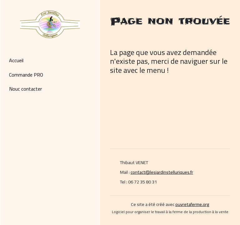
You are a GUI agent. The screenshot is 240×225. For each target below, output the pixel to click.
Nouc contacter (25, 88)
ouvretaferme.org (192, 204)
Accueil (16, 60)
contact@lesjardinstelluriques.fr (162, 172)
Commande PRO (26, 74)
